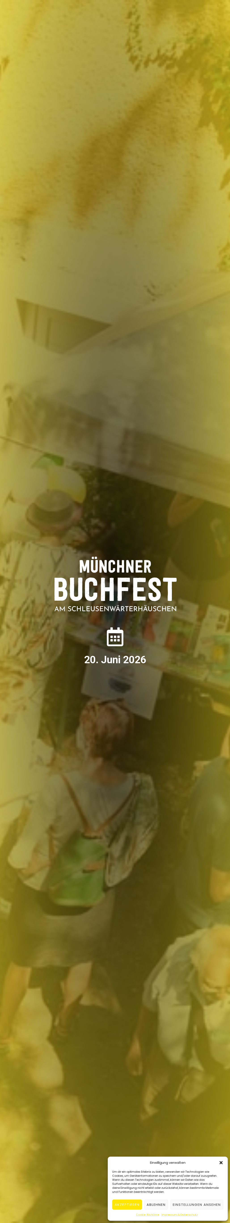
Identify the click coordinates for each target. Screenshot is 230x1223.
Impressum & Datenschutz (179, 1215)
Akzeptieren (127, 1204)
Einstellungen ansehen (197, 1204)
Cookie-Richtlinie (147, 1215)
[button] (221, 1162)
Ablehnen (156, 1204)
